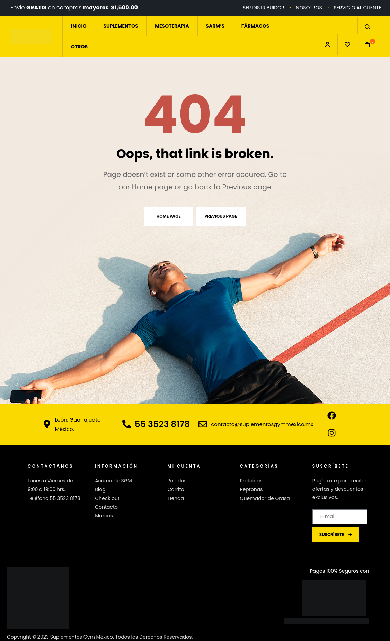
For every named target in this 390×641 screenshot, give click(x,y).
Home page (169, 216)
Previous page (221, 216)
